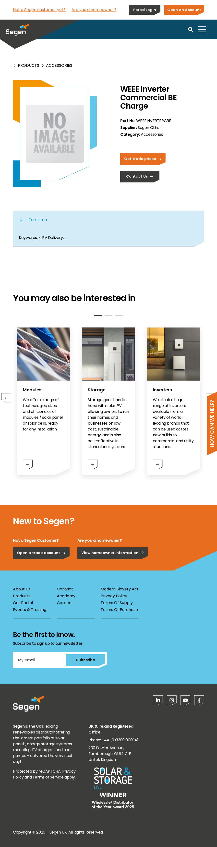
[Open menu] (202, 29)
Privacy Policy (114, 596)
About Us (21, 589)
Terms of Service (48, 777)
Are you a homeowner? (94, 9)
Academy (66, 596)
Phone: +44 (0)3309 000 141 (113, 740)
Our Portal (23, 603)
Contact (65, 589)
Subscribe (85, 659)
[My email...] (39, 660)
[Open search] (190, 29)
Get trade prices (143, 158)
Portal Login (144, 9)
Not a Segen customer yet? (39, 9)
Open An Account (184, 9)
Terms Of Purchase (119, 609)
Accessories (59, 65)
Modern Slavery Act (120, 589)
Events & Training (29, 609)
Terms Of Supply (117, 603)
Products (28, 65)
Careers (64, 603)
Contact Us (140, 176)
